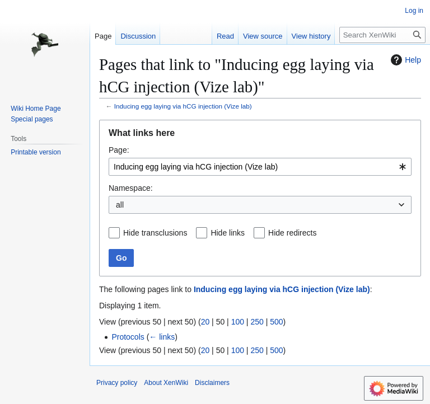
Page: (119, 149)
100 (237, 321)
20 (205, 321)
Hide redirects (292, 232)
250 (256, 321)
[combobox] (260, 167)
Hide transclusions (155, 232)
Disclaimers (212, 383)
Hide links (228, 232)
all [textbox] (120, 204)
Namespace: (131, 188)
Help (404, 59)
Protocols (127, 336)
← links (162, 336)
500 (276, 321)
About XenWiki (166, 383)
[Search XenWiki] (382, 35)
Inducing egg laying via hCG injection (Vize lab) (183, 106)
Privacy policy (116, 383)
